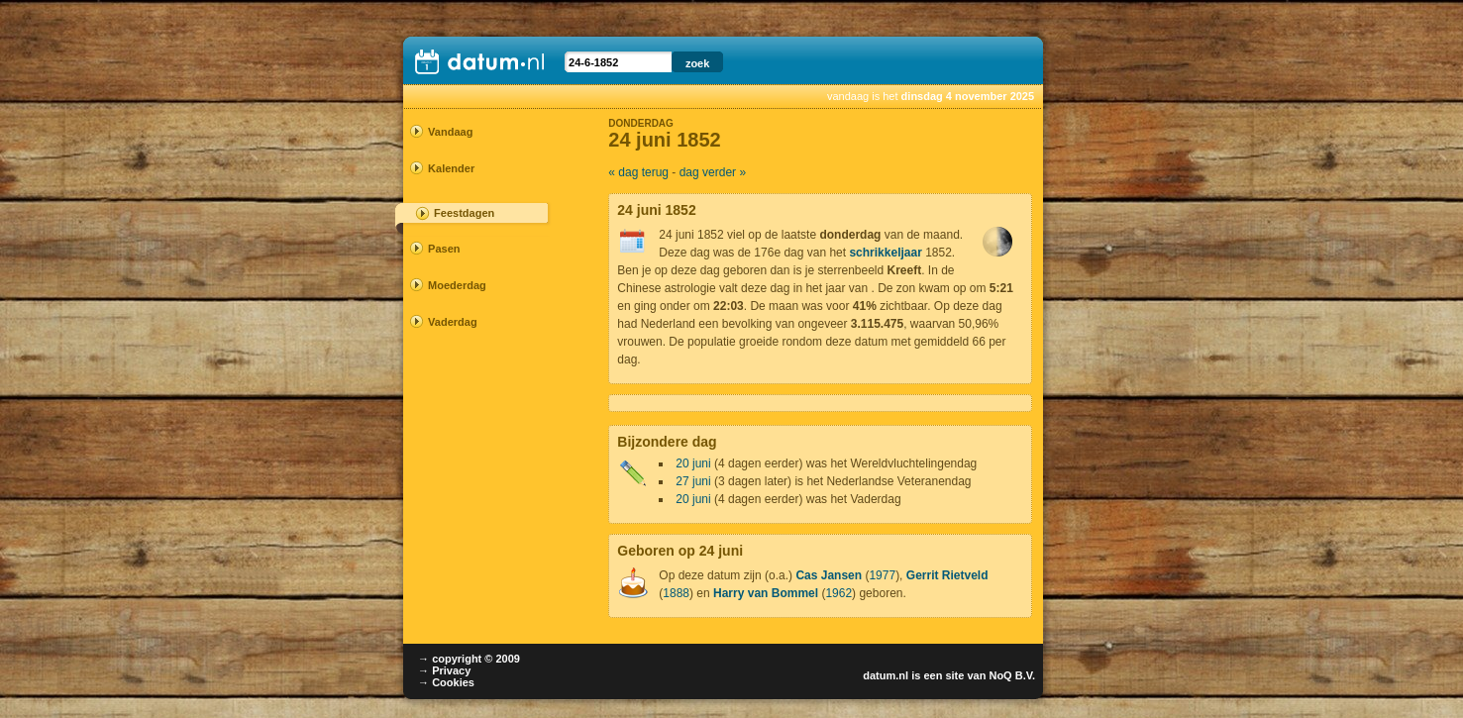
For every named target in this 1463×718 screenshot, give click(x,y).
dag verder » (712, 172)
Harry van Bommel (765, 593)
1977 (882, 575)
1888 (676, 593)
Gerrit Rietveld (947, 575)
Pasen (444, 249)
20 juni (693, 463)
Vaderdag (452, 322)
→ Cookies (446, 682)
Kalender (451, 168)
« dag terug (638, 172)
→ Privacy (444, 670)
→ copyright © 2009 (469, 659)
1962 (838, 593)
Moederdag (457, 285)
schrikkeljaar (885, 252)
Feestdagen (464, 213)
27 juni (693, 481)
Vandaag (450, 132)
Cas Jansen (828, 575)
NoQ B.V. (1012, 675)
